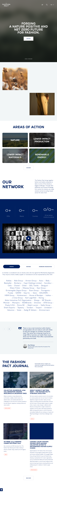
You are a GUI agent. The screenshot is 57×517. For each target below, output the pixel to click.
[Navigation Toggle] (42, 5)
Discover (28, 38)
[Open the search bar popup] (47, 5)
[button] (1, 489)
